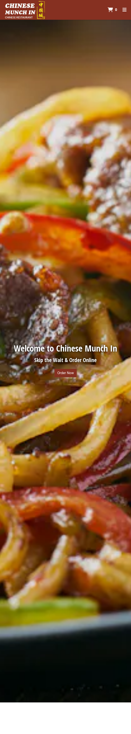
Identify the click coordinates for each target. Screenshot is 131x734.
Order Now (65, 373)
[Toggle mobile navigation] (124, 10)
